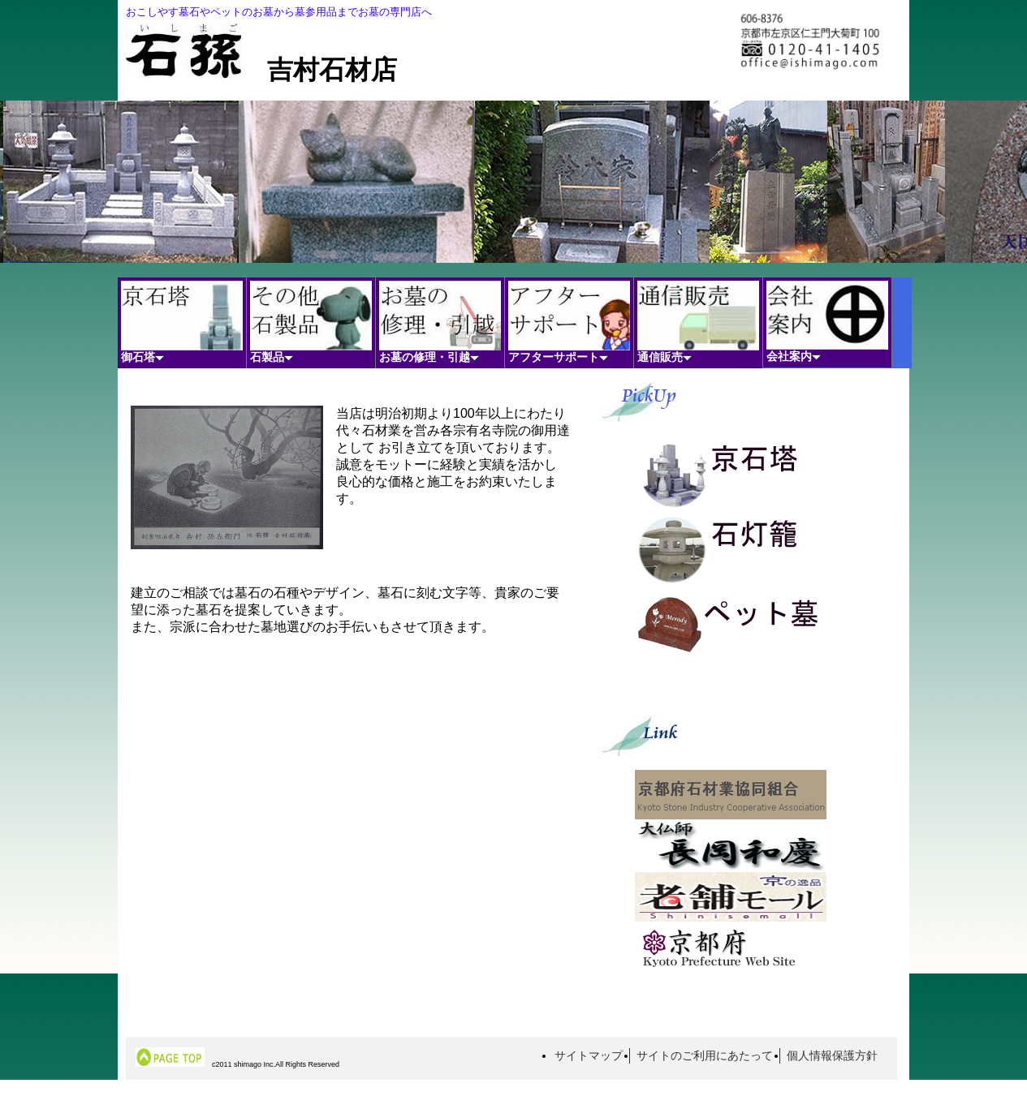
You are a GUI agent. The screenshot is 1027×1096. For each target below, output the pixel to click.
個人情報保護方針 (832, 1055)
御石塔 (182, 322)
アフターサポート (569, 322)
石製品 (311, 322)
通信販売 (698, 322)
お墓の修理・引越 (440, 322)
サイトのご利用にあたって (704, 1055)
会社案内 (827, 322)
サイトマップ (588, 1055)
